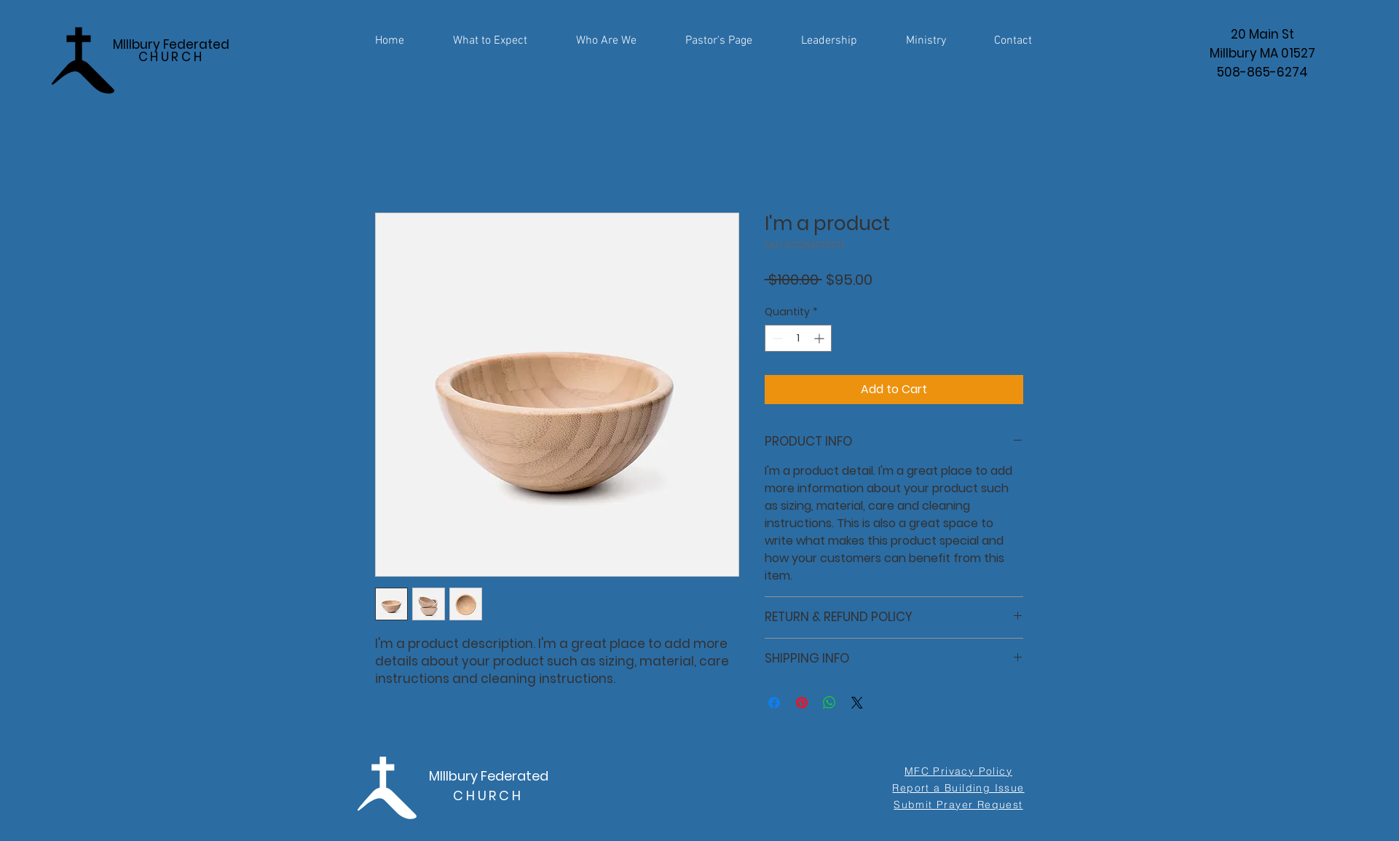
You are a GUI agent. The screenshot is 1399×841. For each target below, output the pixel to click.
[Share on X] (857, 702)
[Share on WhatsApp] (829, 702)
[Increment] (820, 338)
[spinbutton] (798, 338)
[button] (926, 34)
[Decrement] (776, 338)
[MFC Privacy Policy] (958, 771)
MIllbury (453, 776)
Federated (513, 776)
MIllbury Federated (171, 51)
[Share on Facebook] (774, 702)
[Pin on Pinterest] (802, 702)
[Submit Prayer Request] (958, 804)
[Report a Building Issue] (958, 787)
